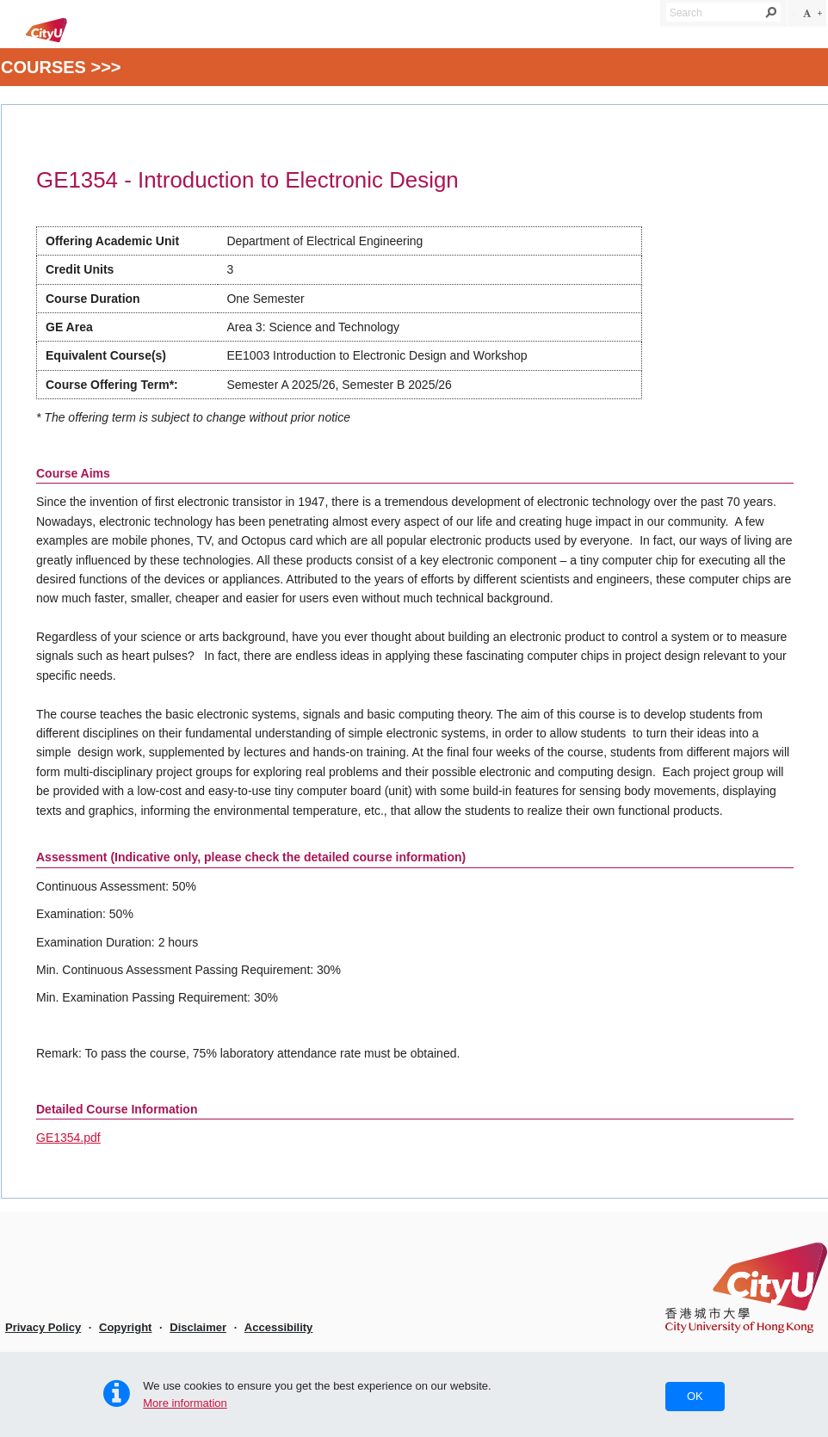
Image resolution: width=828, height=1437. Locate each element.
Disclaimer (198, 1327)
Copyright (125, 1327)
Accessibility (278, 1327)
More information (185, 1403)
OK (695, 1396)
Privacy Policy (43, 1327)
